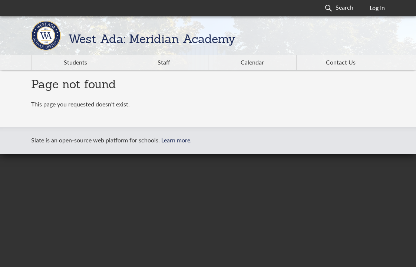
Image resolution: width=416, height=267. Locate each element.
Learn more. (176, 141)
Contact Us (341, 63)
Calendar (252, 63)
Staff (164, 63)
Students (75, 63)
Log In (377, 8)
